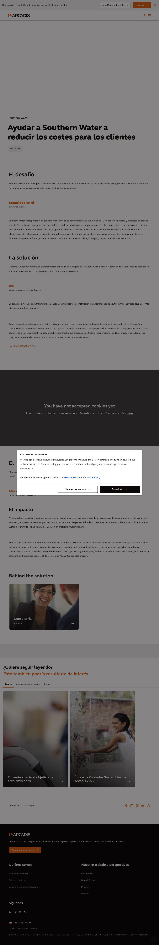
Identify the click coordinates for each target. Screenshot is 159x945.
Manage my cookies (75, 489)
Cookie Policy (92, 478)
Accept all (117, 489)
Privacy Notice (72, 478)
